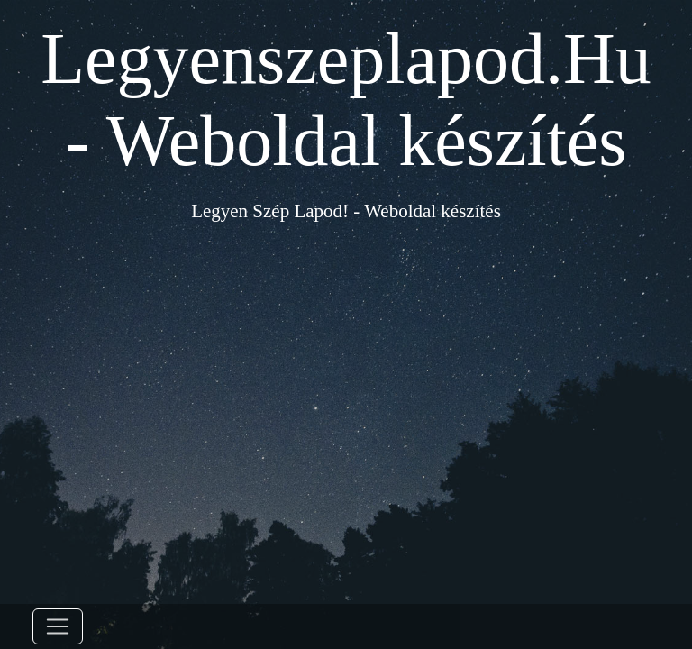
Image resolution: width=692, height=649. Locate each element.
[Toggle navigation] (57, 626)
